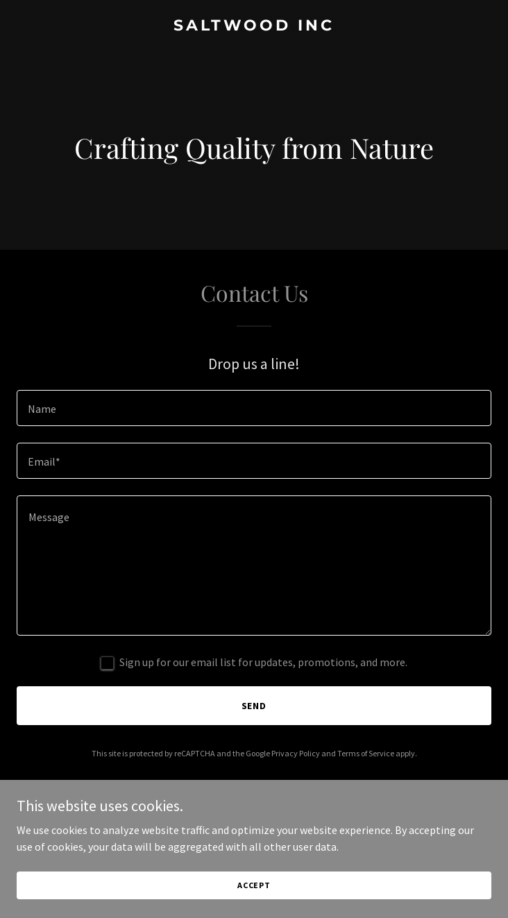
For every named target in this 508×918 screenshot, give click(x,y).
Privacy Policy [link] (295, 753)
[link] (254, 26)
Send (254, 705)
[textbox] (254, 408)
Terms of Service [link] (365, 753)
